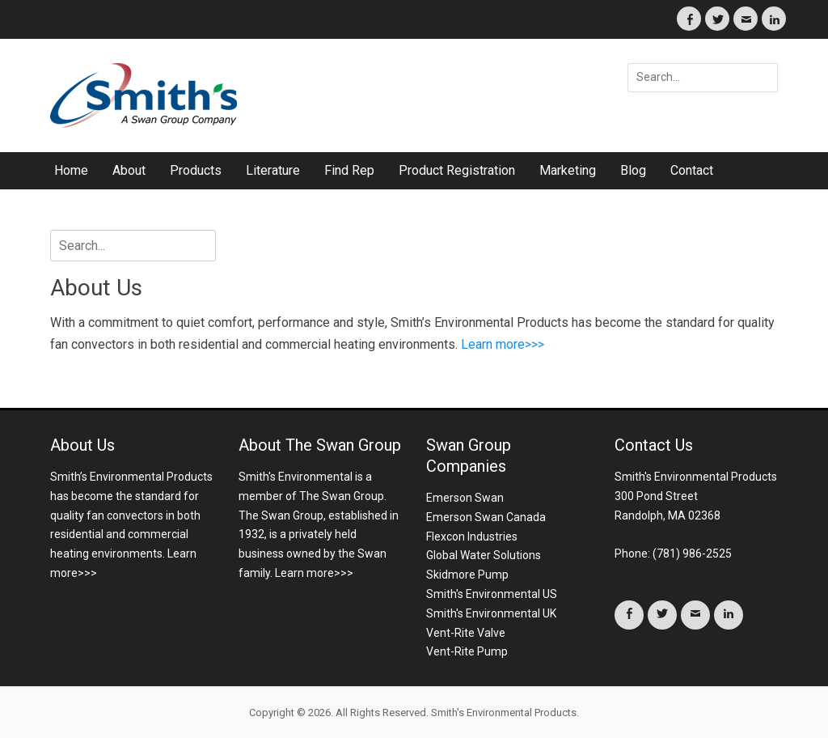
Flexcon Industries (472, 536)
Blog (633, 170)
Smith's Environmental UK (491, 613)
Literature (273, 170)
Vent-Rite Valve (465, 632)
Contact (691, 170)
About (129, 170)
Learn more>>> (502, 344)
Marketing (567, 170)
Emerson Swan (465, 497)
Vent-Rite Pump (467, 651)
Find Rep (349, 170)
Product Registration (457, 170)
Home (71, 170)
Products (196, 170)
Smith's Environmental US (491, 593)
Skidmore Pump (467, 574)
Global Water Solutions (483, 555)
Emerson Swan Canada (486, 517)
